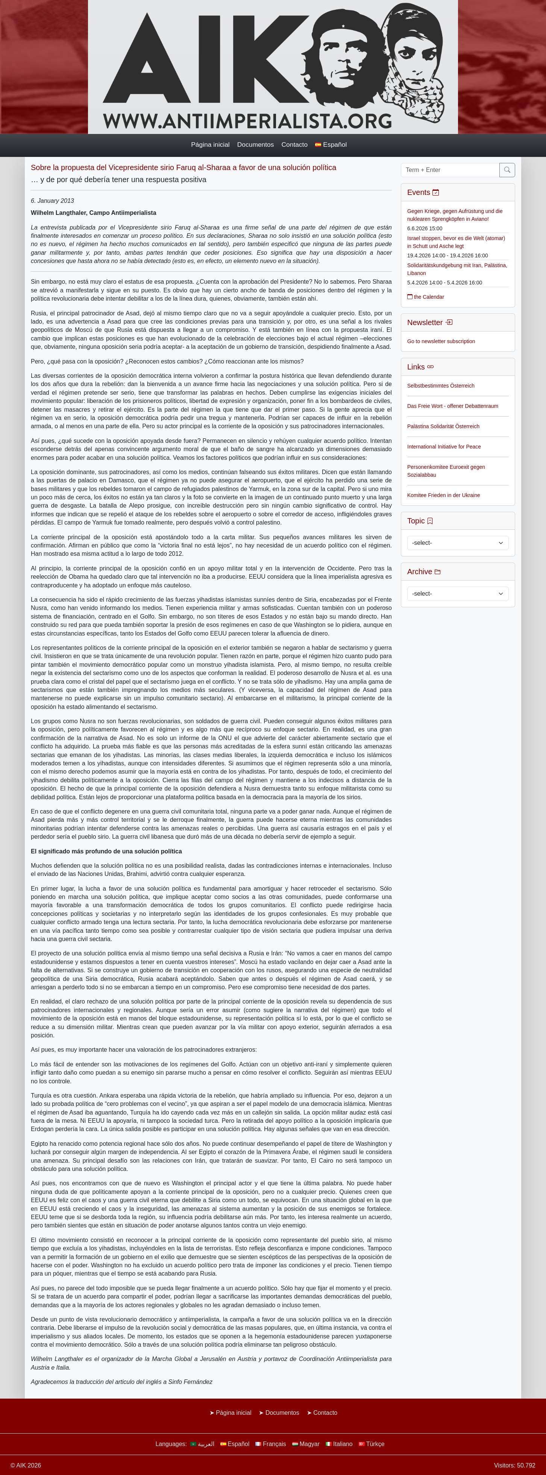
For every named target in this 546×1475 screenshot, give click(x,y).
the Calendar (425, 297)
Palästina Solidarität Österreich (443, 426)
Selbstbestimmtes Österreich (441, 386)
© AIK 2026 (26, 1465)
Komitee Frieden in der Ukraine (443, 495)
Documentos (255, 144)
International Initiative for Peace (444, 447)
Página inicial (210, 144)
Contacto (294, 144)
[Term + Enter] (450, 170)
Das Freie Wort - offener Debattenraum (452, 406)
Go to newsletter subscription (441, 341)
